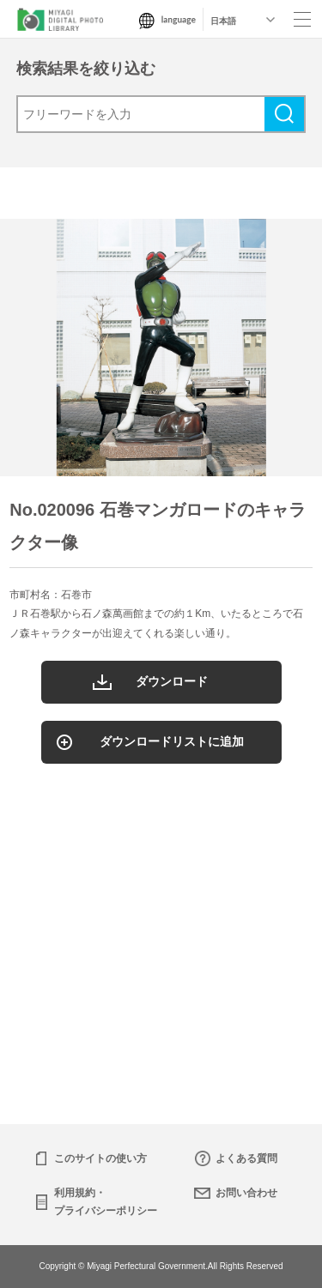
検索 (284, 114)
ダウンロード (172, 681)
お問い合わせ (246, 1193)
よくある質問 (246, 1158)
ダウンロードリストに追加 (172, 741)
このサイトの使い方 (100, 1158)
